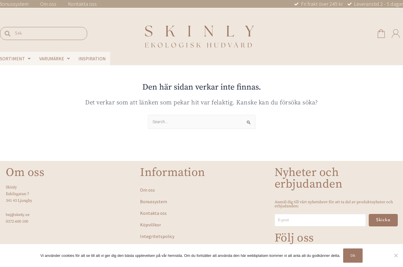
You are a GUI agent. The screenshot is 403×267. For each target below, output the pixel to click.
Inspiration (92, 58)
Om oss (48, 4)
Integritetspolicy (157, 236)
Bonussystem (153, 201)
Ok (352, 255)
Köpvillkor (150, 225)
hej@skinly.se (18, 214)
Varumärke (54, 58)
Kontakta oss (82, 4)
